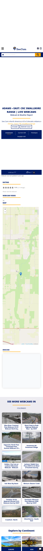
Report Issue (26, 127)
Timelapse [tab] (34, 133)
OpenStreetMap (29, 343)
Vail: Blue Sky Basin (11, 483)
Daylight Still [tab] (21, 136)
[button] (34, 172)
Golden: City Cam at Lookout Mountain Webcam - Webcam (11, 465)
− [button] (5, 212)
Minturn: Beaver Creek (32, 483)
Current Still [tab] (22, 133)
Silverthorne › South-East (31, 520)
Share (15, 127)
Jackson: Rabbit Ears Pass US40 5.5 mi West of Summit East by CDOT (31, 465)
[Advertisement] (21, 22)
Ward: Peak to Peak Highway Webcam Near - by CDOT (32, 427)
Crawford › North (11, 520)
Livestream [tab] (9, 133)
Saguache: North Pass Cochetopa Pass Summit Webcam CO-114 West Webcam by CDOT (11, 446)
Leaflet (22, 343)
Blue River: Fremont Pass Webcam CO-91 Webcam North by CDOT (11, 427)
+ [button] (5, 209)
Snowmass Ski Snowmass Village (31, 446)
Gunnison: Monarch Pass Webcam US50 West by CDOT (32, 501)
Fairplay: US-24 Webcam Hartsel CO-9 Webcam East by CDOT (11, 501)
